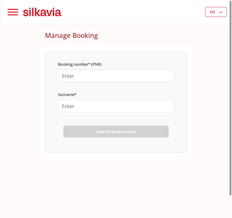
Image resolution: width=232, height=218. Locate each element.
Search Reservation (116, 131)
